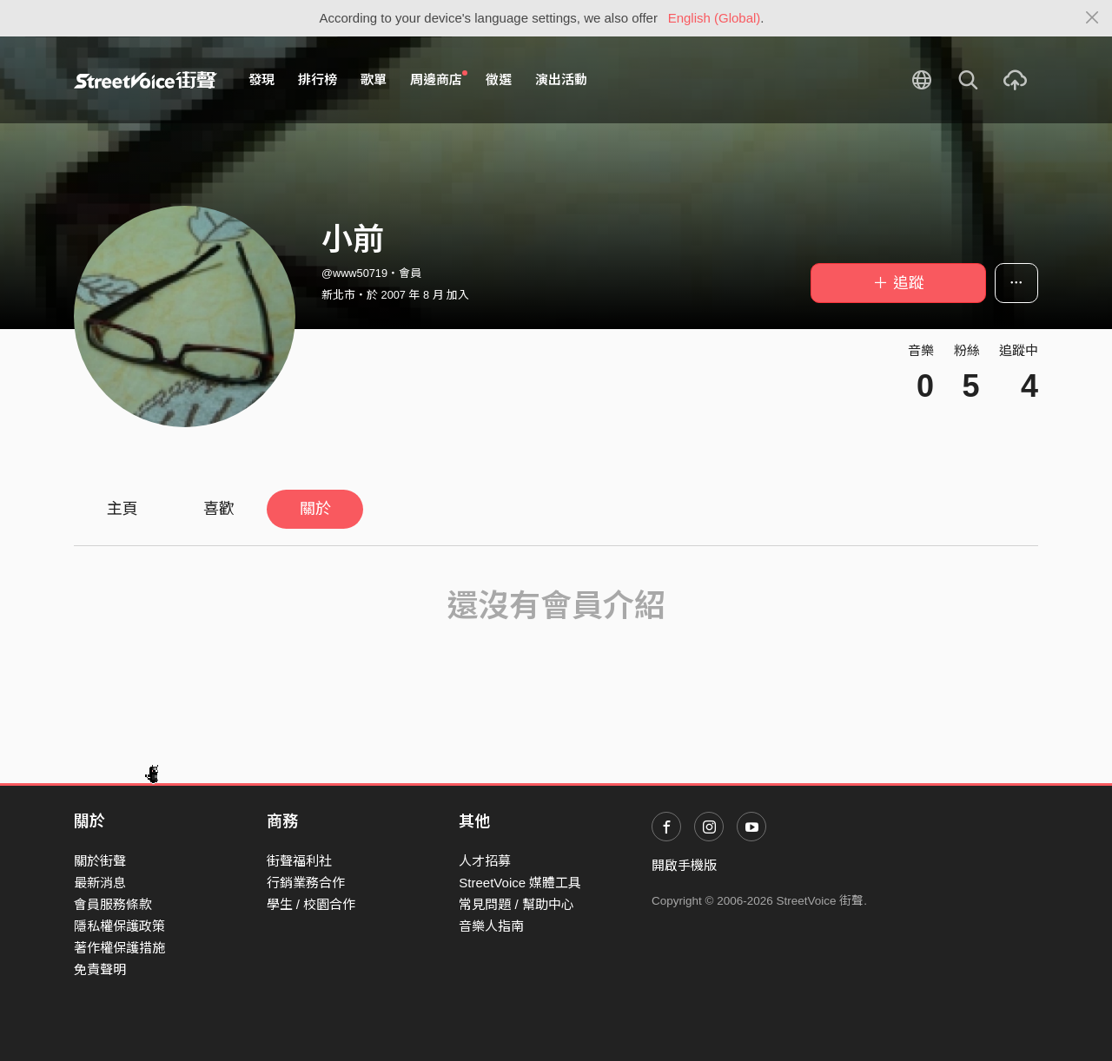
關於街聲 (100, 860)
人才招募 (485, 860)
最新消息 (100, 882)
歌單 (374, 79)
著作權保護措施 (119, 947)
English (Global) (714, 17)
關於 (315, 508)
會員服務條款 (113, 904)
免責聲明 (100, 969)
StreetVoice (145, 80)
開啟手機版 (684, 865)
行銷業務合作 (306, 882)
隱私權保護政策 (119, 926)
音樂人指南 (491, 926)
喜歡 (219, 508)
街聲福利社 (299, 860)
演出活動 (561, 79)
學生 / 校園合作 (311, 904)
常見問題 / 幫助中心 (516, 904)
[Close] (1092, 18)
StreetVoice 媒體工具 (520, 882)
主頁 (122, 508)
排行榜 (317, 79)
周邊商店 (438, 79)
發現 (261, 79)
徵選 (499, 79)
